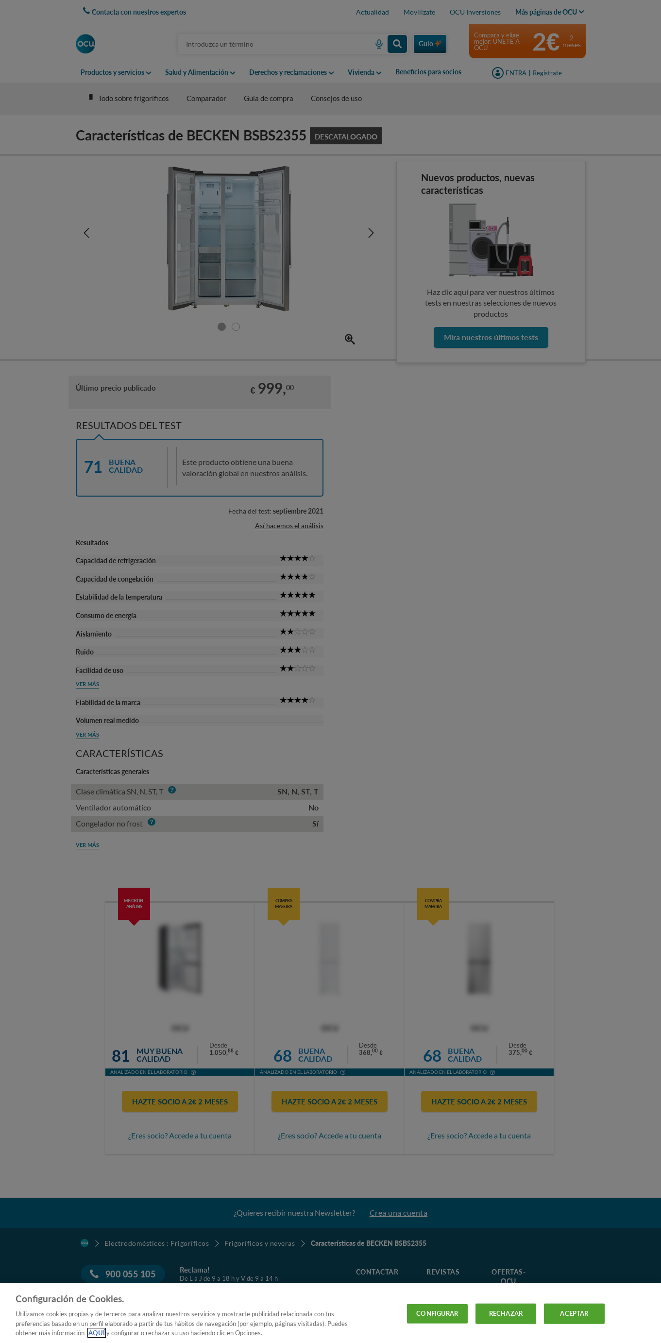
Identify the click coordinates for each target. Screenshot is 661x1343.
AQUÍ (96, 1333)
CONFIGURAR (437, 1313)
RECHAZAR (506, 1313)
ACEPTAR (574, 1313)
